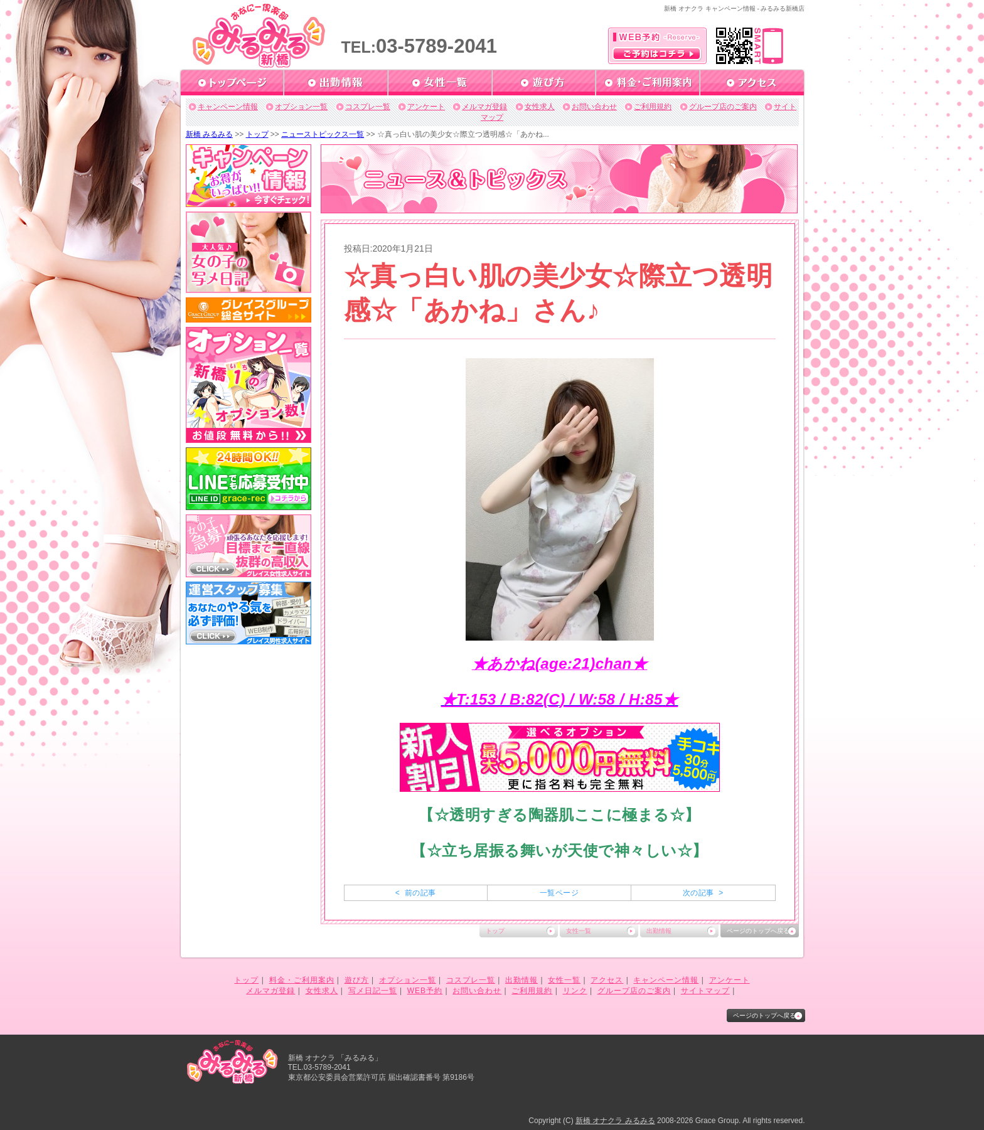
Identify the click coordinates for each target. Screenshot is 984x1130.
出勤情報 (658, 930)
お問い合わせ (594, 106)
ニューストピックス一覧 (322, 134)
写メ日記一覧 (372, 990)
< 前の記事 (415, 892)
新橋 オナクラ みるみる (615, 1120)
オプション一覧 (301, 106)
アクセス (607, 980)
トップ (257, 134)
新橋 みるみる (209, 134)
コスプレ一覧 (367, 106)
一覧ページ (559, 892)
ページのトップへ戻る (758, 930)
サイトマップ (705, 990)
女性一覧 (578, 930)
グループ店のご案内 (723, 106)
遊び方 (357, 980)
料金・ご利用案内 (301, 980)
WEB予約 (424, 990)
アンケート (426, 106)
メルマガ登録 (484, 106)
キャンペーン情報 (228, 106)
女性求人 (540, 106)
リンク (575, 990)
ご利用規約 (652, 106)
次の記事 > (703, 892)
